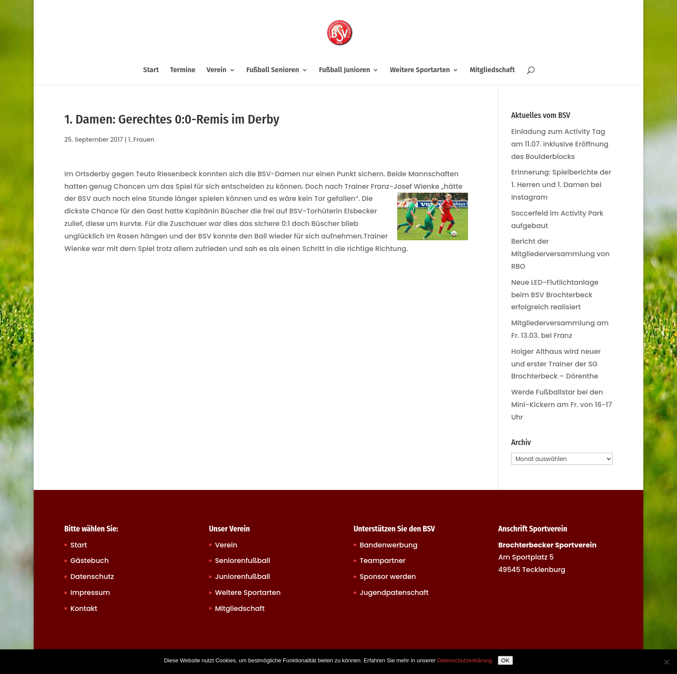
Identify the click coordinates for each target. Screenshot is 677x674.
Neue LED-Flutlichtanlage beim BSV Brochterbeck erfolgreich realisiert (554, 294)
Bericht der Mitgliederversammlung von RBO (560, 253)
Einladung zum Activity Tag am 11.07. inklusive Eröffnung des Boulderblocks (559, 144)
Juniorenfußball (242, 577)
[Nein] (666, 662)
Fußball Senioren (272, 70)
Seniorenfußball (242, 561)
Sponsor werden (388, 577)
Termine (183, 70)
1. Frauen (141, 139)
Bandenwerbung (389, 545)
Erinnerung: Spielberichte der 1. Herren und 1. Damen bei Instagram (561, 184)
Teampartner (383, 561)
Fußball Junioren (344, 70)
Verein (217, 70)
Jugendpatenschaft (394, 593)
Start (151, 70)
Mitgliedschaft (492, 70)
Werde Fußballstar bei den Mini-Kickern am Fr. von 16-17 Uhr (561, 404)
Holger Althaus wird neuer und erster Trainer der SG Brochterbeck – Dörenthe (556, 364)
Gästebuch (89, 561)
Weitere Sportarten (420, 70)
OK (505, 660)
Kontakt (83, 609)
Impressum (90, 593)
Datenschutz (92, 577)
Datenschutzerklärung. (465, 660)
